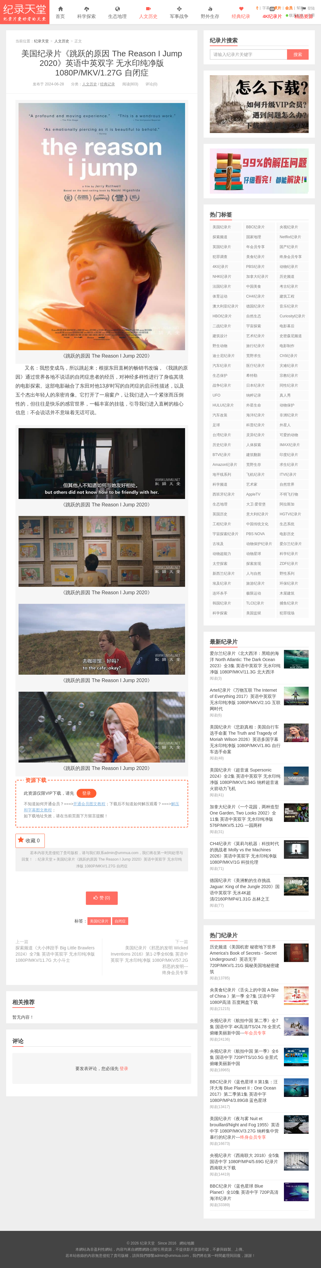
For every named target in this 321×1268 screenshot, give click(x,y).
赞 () (101, 898)
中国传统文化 (257, 524)
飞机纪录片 (255, 474)
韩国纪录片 (222, 603)
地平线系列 (222, 474)
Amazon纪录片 (225, 464)
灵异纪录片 (255, 435)
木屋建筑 (287, 593)
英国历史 (220, 514)
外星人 (285, 425)
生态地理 (117, 13)
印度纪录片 (289, 455)
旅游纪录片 (255, 583)
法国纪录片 (222, 286)
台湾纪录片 (222, 435)
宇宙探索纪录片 (226, 534)
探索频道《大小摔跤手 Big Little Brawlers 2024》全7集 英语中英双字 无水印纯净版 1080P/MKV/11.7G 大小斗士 (55, 954)
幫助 (300, 8)
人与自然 (253, 573)
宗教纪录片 (289, 375)
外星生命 (253, 405)
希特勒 (251, 375)
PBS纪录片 (255, 266)
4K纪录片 (220, 266)
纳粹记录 (253, 395)
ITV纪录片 (288, 474)
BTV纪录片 (222, 455)
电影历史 (287, 534)
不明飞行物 (289, 494)
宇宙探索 (253, 326)
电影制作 (287, 346)
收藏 (29, 839)
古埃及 (218, 544)
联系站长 (295, 15)
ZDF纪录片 (289, 563)
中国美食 (253, 286)
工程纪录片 (222, 524)
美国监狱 (253, 613)
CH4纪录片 (255, 296)
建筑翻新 (253, 455)
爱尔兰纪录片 (291, 544)
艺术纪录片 (255, 336)
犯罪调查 (220, 257)
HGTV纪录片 (290, 514)
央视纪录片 (289, 227)
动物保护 (287, 405)
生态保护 (220, 375)
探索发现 (253, 563)
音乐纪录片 (289, 306)
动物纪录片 (289, 266)
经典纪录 (241, 13)
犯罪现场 (287, 613)
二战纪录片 (222, 326)
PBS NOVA (255, 534)
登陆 (311, 8)
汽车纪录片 (222, 365)
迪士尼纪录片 (224, 356)
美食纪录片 (255, 257)
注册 (311, 15)
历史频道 (287, 276)
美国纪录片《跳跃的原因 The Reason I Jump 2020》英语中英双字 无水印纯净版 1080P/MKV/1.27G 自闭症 (101, 63)
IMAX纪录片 (290, 445)
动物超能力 (222, 554)
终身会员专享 (291, 257)
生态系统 (287, 524)
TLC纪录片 (255, 603)
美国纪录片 (99, 921)
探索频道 (220, 237)
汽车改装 (220, 415)
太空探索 (220, 563)
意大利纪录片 (257, 514)
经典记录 (107, 84)
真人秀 (285, 395)
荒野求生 (253, 356)
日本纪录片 (255, 385)
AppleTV (253, 494)
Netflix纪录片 (290, 237)
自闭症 (120, 921)
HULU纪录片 (223, 405)
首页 (60, 13)
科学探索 (86, 13)
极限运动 (253, 593)
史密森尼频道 (291, 336)
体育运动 (220, 296)
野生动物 (220, 346)
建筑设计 (220, 336)
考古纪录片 (289, 286)
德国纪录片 (255, 306)
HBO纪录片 (222, 316)
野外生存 (210, 13)
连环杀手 (220, 593)
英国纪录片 (222, 247)
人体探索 (253, 445)
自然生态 (253, 316)
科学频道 (220, 484)
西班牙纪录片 (224, 494)
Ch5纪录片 (289, 356)
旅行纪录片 (255, 346)
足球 (216, 425)
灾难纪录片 (289, 365)
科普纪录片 (255, 425)
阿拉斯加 (287, 504)
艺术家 (251, 484)
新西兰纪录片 (224, 573)
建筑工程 (287, 296)
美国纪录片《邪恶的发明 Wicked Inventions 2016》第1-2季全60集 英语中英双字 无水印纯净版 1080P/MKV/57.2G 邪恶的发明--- (148, 961)
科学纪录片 (289, 554)
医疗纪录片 (255, 365)
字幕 (266, 8)
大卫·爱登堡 (256, 504)
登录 (86, 793)
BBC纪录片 (255, 227)
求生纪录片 (289, 464)
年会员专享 (255, 247)
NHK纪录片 (222, 276)
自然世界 (287, 484)
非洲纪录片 (289, 415)
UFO (216, 395)
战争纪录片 (222, 385)
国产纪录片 (289, 247)
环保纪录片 (289, 583)
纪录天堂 (24, 12)
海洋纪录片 (255, 415)
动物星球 (253, 554)
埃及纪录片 (222, 583)
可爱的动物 (289, 435)
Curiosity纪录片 (292, 316)
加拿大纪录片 (257, 276)
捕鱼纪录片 (289, 603)
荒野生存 (253, 464)
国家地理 (253, 237)
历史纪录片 (222, 445)
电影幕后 (287, 326)
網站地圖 (187, 1243)
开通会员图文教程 (89, 804)
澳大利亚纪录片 (226, 306)
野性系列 (287, 573)
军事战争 (179, 13)
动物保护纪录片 (259, 544)
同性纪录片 (289, 385)
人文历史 (148, 13)
